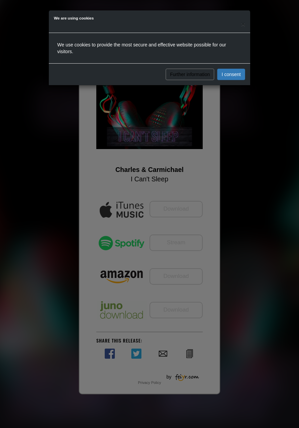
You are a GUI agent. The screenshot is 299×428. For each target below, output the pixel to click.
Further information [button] (190, 74)
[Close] (243, 24)
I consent (231, 74)
